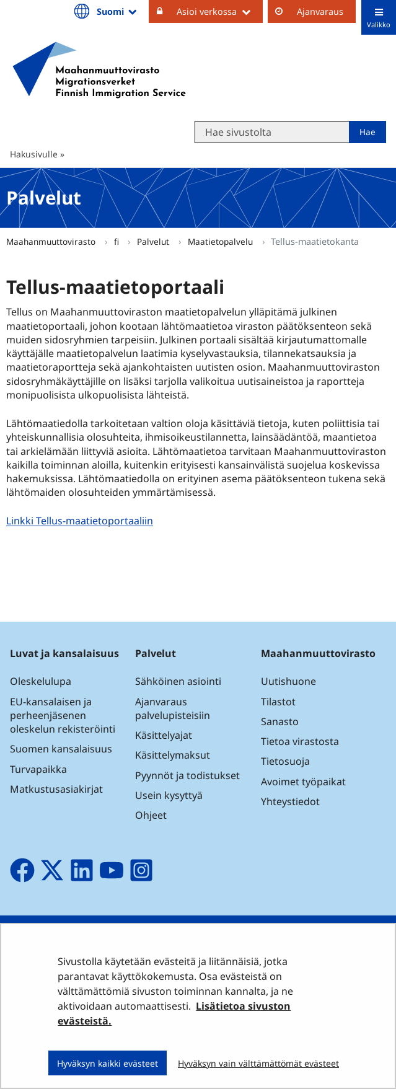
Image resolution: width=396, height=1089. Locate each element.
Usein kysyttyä (170, 795)
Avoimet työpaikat (303, 781)
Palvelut (154, 241)
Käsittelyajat (163, 735)
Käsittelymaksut (172, 755)
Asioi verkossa (220, 11)
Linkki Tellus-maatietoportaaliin (81, 521)
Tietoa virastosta (300, 741)
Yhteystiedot (290, 801)
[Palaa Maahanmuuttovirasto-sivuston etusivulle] (99, 70)
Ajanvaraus (320, 11)
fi (117, 241)
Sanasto (280, 721)
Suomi (117, 11)
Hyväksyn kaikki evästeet (107, 1063)
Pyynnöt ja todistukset (187, 775)
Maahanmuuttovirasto (52, 241)
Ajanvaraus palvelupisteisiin (172, 708)
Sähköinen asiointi (178, 681)
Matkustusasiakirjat (56, 789)
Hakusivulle (34, 154)
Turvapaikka (38, 769)
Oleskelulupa (40, 681)
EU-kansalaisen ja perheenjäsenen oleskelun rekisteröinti (62, 715)
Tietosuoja (285, 761)
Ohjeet (151, 815)
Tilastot (278, 701)
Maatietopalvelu (221, 241)
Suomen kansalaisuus (61, 749)
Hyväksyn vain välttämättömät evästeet (258, 1063)
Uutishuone (288, 681)
